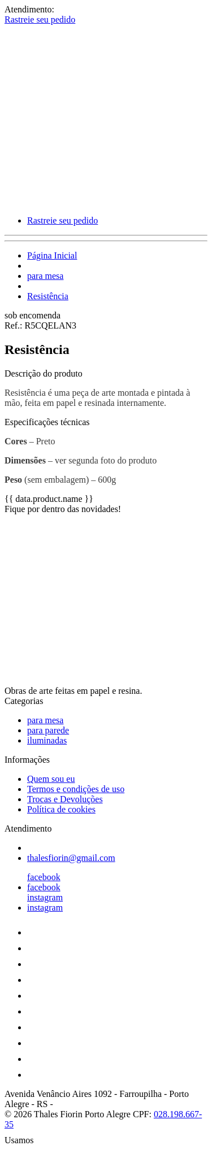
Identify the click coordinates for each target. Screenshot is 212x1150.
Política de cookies (61, 809)
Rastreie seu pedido (40, 19)
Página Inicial (52, 255)
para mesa (45, 276)
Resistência (47, 296)
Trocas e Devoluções (65, 799)
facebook (43, 877)
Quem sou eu (51, 779)
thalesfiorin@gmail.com (71, 858)
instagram (45, 897)
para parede (48, 730)
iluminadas (47, 740)
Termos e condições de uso (75, 789)
